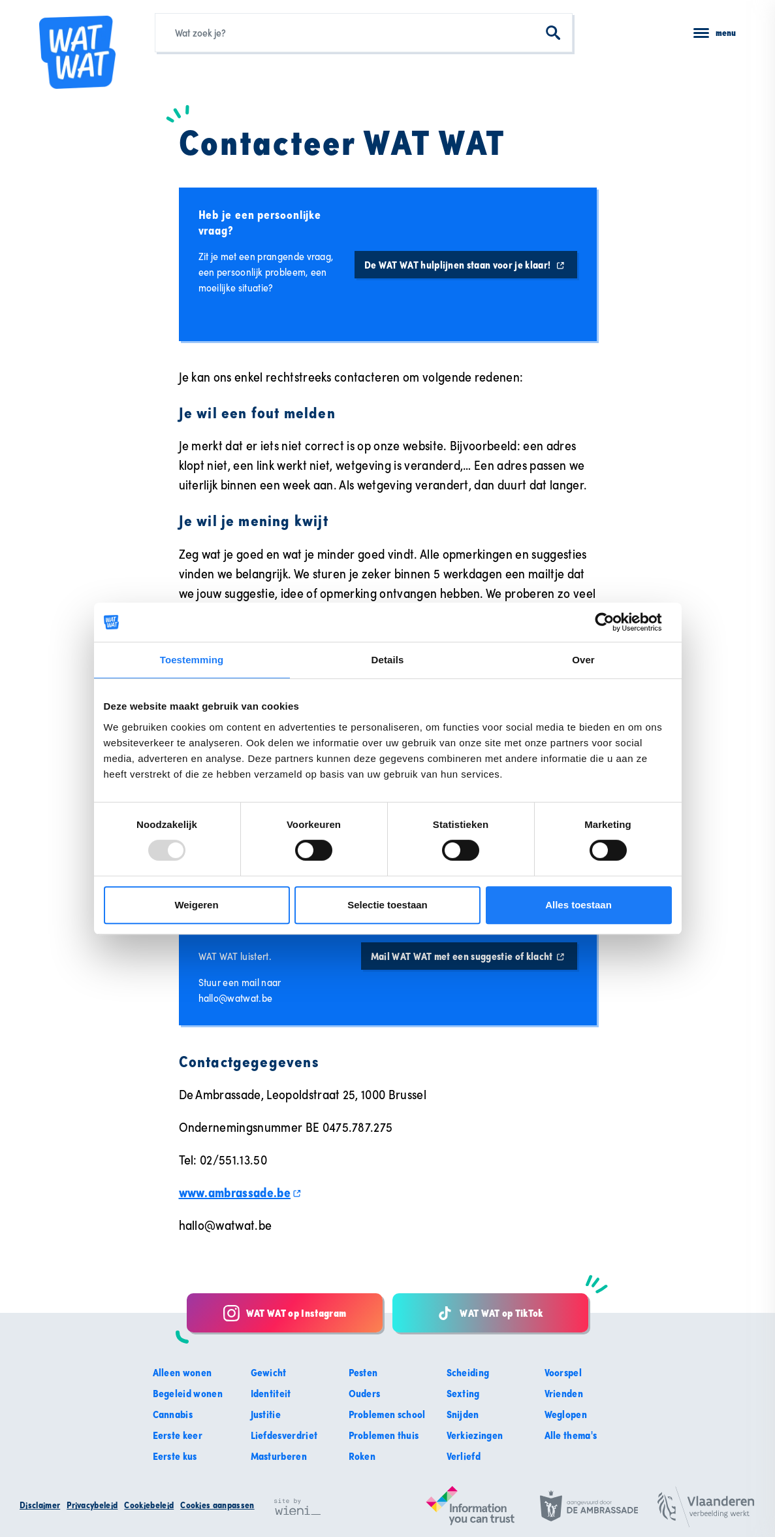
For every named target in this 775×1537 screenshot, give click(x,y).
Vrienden (564, 1393)
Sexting (463, 1393)
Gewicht (269, 1372)
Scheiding (468, 1372)
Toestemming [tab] (192, 659)
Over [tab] (583, 659)
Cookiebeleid (149, 1505)
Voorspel (563, 1372)
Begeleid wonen (188, 1393)
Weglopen (566, 1414)
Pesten (363, 1372)
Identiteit (271, 1393)
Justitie (266, 1414)
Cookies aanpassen (217, 1505)
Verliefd (464, 1456)
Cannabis (173, 1414)
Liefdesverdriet (284, 1435)
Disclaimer (40, 1505)
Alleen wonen (182, 1372)
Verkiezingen (475, 1435)
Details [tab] (388, 659)
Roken (362, 1456)
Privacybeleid (92, 1505)
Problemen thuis (384, 1435)
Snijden (463, 1414)
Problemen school (387, 1414)
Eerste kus (175, 1456)
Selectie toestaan (387, 904)
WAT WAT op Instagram (284, 1313)
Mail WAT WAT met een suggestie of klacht (469, 956)
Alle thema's (571, 1435)
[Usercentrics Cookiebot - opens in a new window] (615, 622)
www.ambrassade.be (240, 1192)
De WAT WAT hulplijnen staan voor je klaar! (465, 264)
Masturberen (279, 1456)
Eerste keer (178, 1435)
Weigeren (196, 904)
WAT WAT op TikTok (490, 1313)
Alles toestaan (578, 904)
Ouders (365, 1393)
